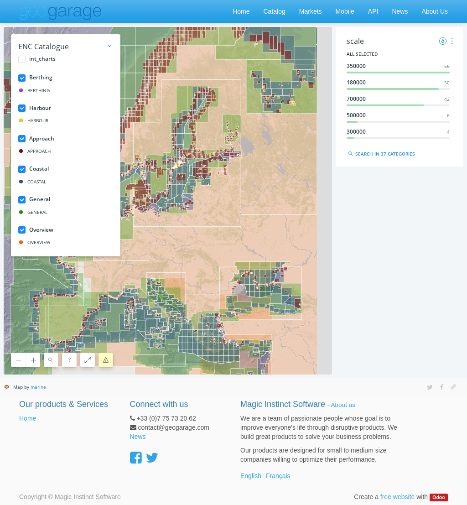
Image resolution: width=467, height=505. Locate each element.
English (250, 475)
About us (343, 404)
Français (278, 475)
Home (27, 418)
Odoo (438, 497)
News (138, 436)
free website (397, 496)
